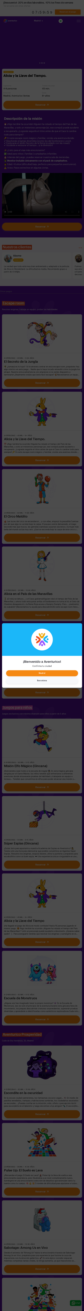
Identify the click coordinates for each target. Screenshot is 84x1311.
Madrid (42, 673)
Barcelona (42, 681)
